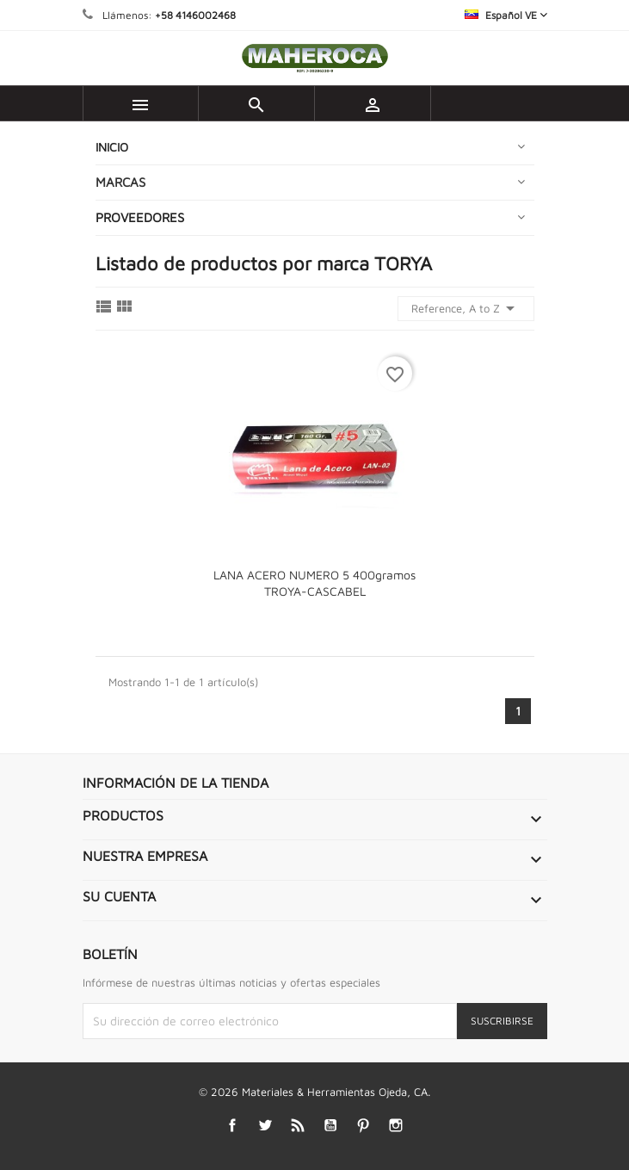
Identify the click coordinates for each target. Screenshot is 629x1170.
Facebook (232, 1126)
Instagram (395, 1126)
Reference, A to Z (466, 308)
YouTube (330, 1126)
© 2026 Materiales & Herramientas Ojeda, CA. (314, 1092)
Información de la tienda (175, 782)
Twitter (265, 1126)
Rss (297, 1126)
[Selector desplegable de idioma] (506, 15)
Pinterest (363, 1126)
